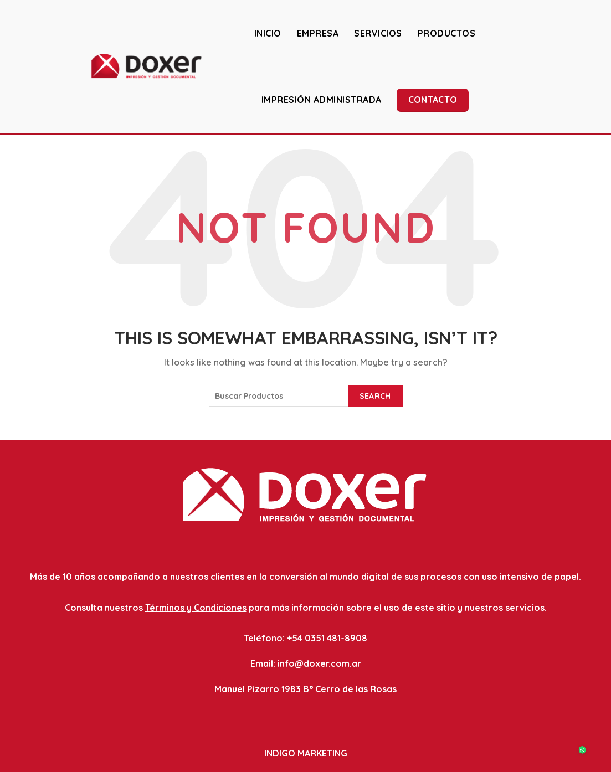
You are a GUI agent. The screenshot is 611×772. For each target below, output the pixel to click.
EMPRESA (318, 33)
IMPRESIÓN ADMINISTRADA (321, 99)
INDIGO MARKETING (305, 753)
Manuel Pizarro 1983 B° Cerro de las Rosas (305, 688)
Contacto (432, 99)
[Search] (594, 66)
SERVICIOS (378, 33)
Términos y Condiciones (196, 607)
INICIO (267, 33)
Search (375, 396)
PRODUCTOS (447, 33)
